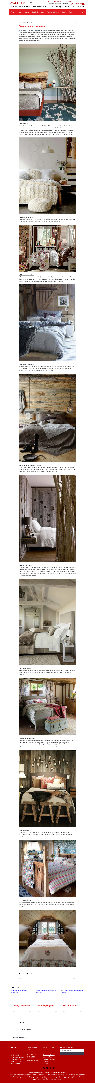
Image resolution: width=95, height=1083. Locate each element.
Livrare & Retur (48, 1057)
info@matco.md (16, 1059)
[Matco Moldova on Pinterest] (54, 1068)
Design (20, 12)
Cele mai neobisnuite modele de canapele (70, 1006)
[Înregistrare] (72, 1053)
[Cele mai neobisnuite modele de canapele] (72, 996)
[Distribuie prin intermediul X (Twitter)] (23, 973)
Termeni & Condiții (49, 1055)
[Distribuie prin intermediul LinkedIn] (27, 973)
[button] (83, 3)
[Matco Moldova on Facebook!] (50, 1068)
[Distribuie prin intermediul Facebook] (19, 973)
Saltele (64, 12)
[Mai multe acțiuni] (75, 22)
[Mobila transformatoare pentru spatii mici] (47, 996)
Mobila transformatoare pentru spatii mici (46, 1006)
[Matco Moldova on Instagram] (47, 1068)
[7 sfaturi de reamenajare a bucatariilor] (22, 996)
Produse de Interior (53, 12)
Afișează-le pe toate (79, 987)
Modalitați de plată (49, 1059)
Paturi (71, 12)
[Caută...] (31, 2)
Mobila (27, 12)
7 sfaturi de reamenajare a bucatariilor (21, 1006)
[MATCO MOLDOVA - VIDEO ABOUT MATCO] (44, 1068)
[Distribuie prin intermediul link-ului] (31, 973)
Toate (12, 12)
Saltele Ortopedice (38, 12)
